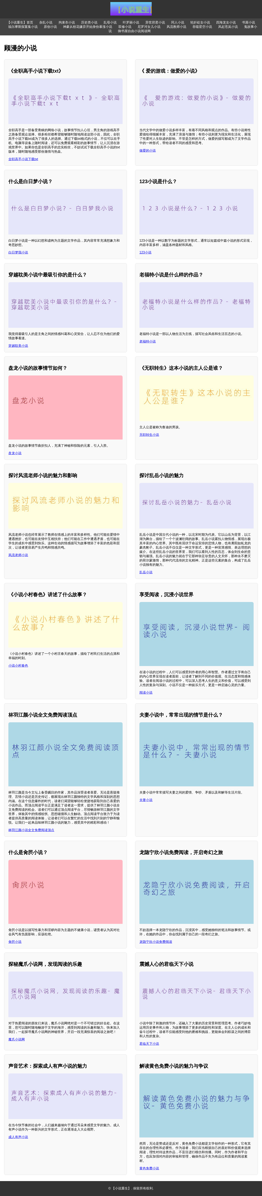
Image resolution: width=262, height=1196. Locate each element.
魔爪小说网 (16, 1039)
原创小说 (50, 26)
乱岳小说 (145, 572)
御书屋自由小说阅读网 (134, 31)
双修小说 (124, 26)
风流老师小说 (18, 555)
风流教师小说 (176, 26)
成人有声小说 (18, 1137)
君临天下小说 (149, 1043)
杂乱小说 (45, 22)
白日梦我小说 (18, 252)
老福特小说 (147, 341)
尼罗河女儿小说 (149, 26)
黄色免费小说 (149, 1168)
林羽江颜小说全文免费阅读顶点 (31, 830)
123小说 (145, 252)
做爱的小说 (147, 150)
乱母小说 (110, 22)
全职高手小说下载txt (23, 159)
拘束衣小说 (67, 22)
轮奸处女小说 (200, 22)
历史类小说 (89, 22)
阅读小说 (145, 692)
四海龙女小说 (226, 22)
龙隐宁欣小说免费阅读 (155, 941)
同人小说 (177, 22)
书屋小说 (248, 22)
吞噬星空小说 (202, 26)
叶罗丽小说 (131, 22)
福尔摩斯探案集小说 (23, 26)
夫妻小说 (145, 800)
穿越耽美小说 (18, 345)
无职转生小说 (149, 434)
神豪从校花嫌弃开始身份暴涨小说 (87, 26)
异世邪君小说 (155, 22)
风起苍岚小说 (228, 26)
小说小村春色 (18, 665)
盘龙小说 (14, 453)
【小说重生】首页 (20, 22)
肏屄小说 (14, 941)
